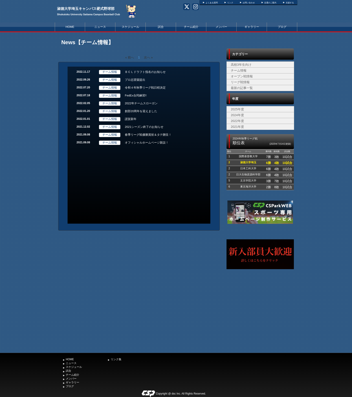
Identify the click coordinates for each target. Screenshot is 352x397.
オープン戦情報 (242, 76)
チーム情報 (238, 70)
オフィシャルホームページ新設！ (147, 142)
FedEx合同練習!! (136, 95)
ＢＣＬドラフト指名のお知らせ (145, 72)
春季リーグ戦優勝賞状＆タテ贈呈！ (148, 134)
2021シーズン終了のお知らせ (144, 127)
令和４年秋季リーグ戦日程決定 (145, 87)
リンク (230, 3)
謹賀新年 (130, 119)
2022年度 (237, 121)
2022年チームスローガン (141, 103)
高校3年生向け (241, 64)
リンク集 (116, 359)
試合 (161, 26)
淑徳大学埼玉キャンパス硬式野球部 (85, 9)
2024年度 (237, 115)
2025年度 (237, 109)
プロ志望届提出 (135, 79)
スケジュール (130, 26)
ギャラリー (251, 26)
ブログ (282, 26)
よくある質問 (212, 3)
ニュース (100, 26)
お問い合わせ (249, 3)
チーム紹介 (191, 26)
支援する (290, 3)
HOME (70, 26)
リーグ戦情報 (240, 82)
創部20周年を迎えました (141, 111)
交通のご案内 (270, 3)
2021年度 (237, 127)
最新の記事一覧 (242, 88)
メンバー (221, 26)
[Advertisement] (260, 317)
